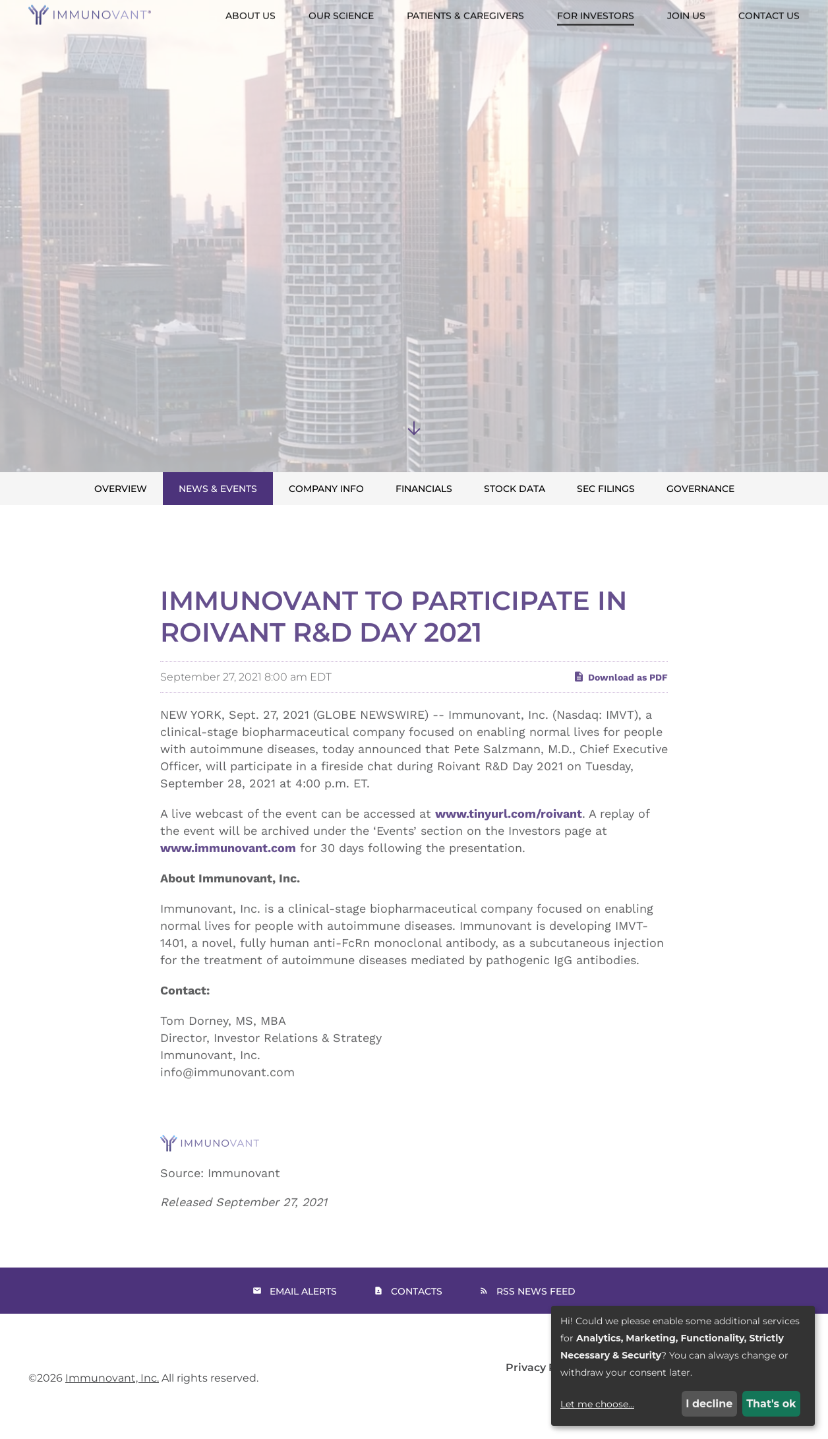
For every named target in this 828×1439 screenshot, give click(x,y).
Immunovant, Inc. (112, 1378)
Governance (700, 489)
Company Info (326, 489)
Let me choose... (597, 1404)
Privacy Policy (543, 1367)
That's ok (771, 1403)
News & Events (218, 489)
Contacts (416, 1291)
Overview (120, 489)
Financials (424, 489)
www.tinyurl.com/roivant (508, 841)
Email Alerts (303, 1291)
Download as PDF (620, 704)
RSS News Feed (536, 1291)
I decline (709, 1403)
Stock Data (514, 489)
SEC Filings (606, 489)
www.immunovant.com (228, 875)
